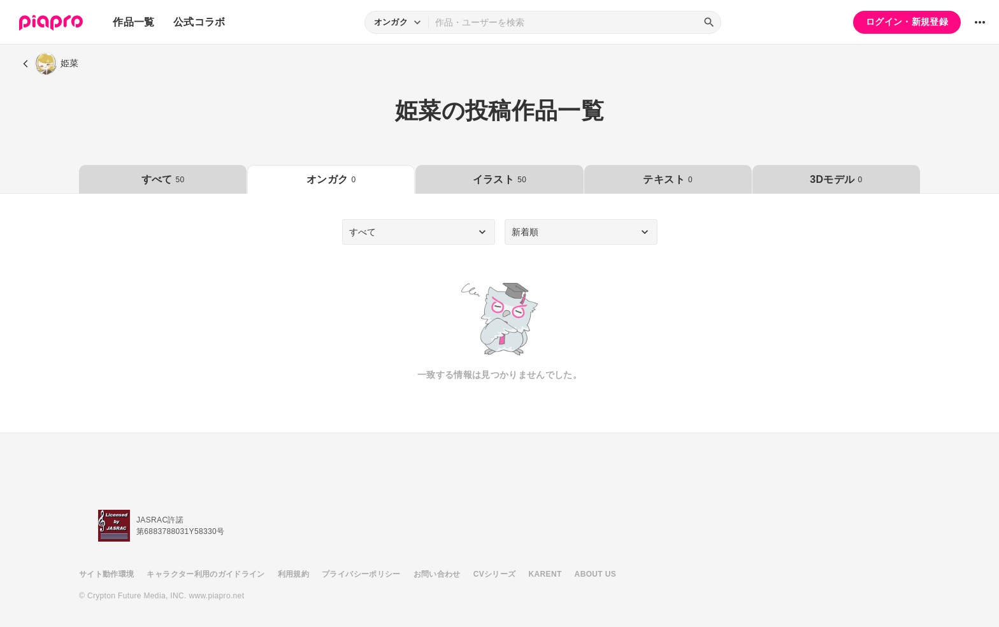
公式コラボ (199, 22)
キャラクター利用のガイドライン (205, 574)
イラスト (499, 179)
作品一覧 (133, 22)
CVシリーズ (494, 574)
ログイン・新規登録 (907, 22)
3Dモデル (836, 179)
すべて (163, 179)
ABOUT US (595, 574)
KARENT (545, 574)
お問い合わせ (437, 574)
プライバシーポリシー (361, 574)
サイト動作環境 (106, 574)
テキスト (667, 179)
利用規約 (293, 574)
